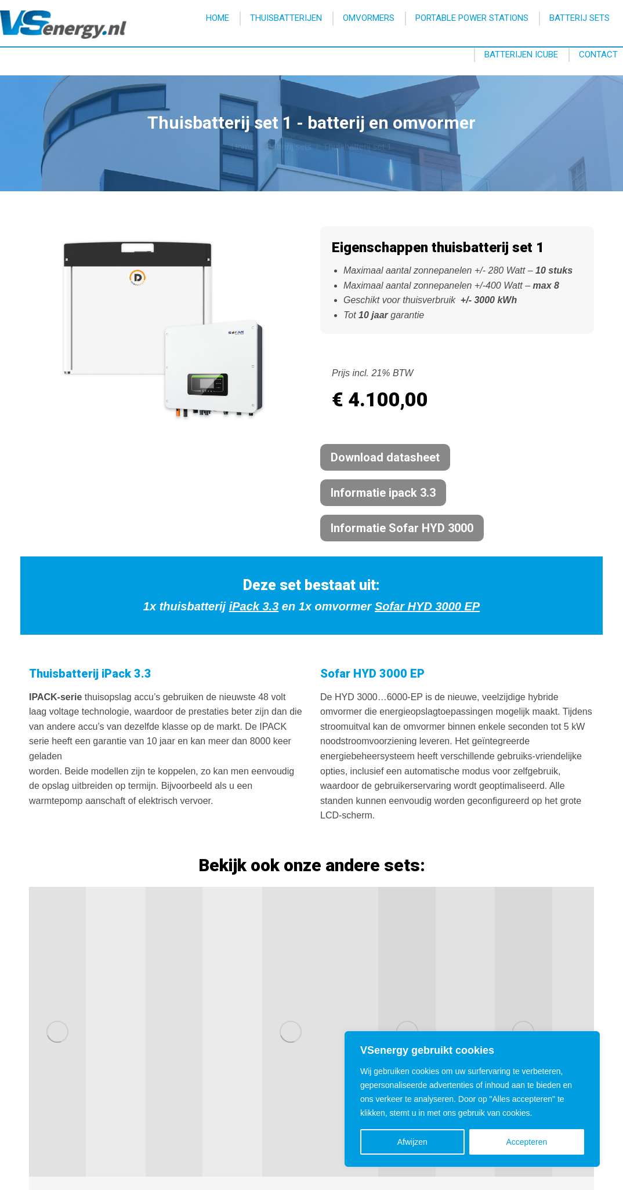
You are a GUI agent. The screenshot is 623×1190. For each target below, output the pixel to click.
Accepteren (526, 1142)
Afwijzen (412, 1142)
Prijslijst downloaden (269, 1060)
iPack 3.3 (254, 606)
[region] (472, 1099)
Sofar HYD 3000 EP (427, 606)
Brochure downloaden (272, 1044)
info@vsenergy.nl (448, 14)
